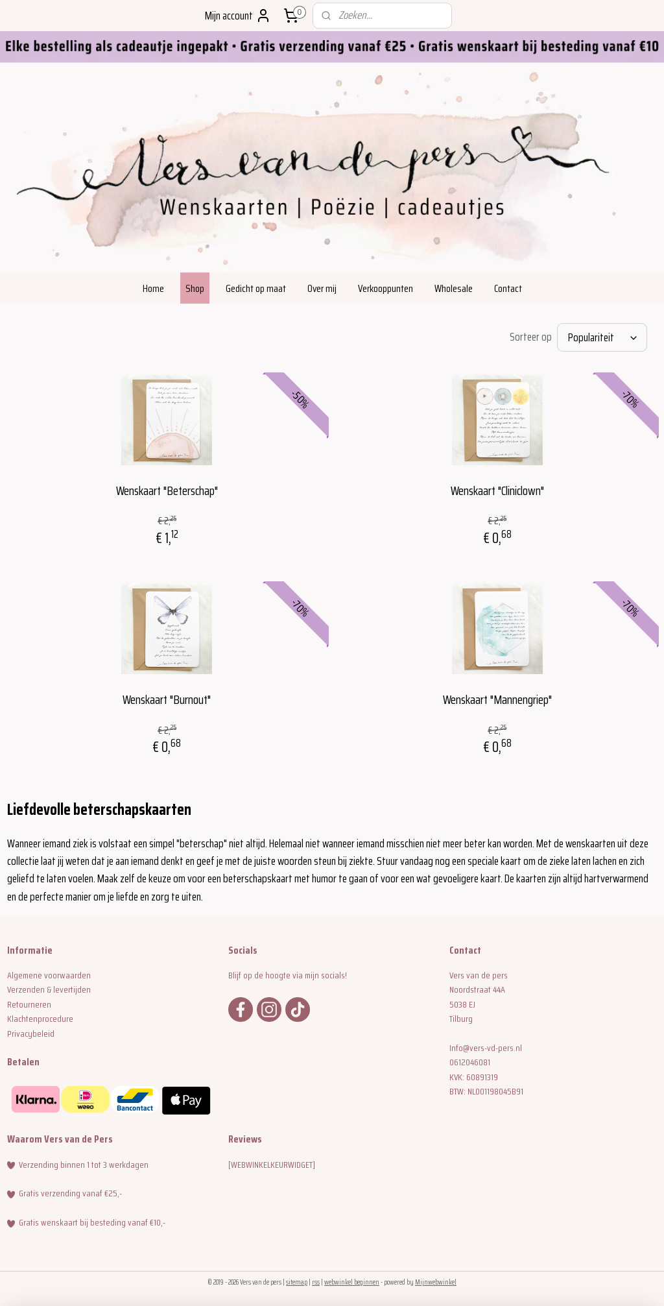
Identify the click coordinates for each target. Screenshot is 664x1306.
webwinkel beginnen (351, 1282)
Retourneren (29, 1004)
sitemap (296, 1282)
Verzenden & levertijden (49, 989)
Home (153, 288)
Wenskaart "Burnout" (167, 700)
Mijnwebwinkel (435, 1282)
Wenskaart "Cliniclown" (497, 490)
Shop (194, 288)
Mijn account (238, 15)
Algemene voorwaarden (49, 975)
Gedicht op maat (256, 288)
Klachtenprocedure (40, 1018)
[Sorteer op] (602, 337)
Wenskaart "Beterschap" (167, 490)
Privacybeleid (30, 1033)
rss (316, 1282)
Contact (508, 288)
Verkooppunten (385, 288)
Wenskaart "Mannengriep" (497, 700)
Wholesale (453, 288)
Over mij (322, 288)
